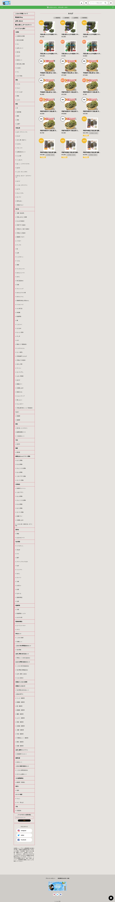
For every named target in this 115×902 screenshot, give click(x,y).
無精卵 (18, 420)
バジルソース (20, 304)
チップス (19, 245)
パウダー (19, 241)
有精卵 (18, 416)
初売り (17, 786)
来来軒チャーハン (21, 488)
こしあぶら (19, 159)
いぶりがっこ (20, 256)
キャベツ (19, 577)
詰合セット (19, 60)
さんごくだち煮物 (21, 468)
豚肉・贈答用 (20, 742)
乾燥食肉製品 (18, 621)
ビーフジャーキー (21, 625)
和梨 (18, 96)
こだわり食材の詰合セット (22, 766)
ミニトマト (19, 569)
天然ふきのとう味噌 (22, 217)
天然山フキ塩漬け (21, 360)
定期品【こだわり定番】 (21, 682)
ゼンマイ (19, 197)
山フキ (18, 189)
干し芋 (18, 336)
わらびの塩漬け (21, 221)
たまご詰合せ (20, 678)
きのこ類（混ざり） (22, 140)
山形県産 (75, 17)
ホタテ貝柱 (19, 75)
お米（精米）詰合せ (22, 674)
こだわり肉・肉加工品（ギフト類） (23, 524)
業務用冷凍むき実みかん (23, 300)
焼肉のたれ (19, 392)
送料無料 (67, 17)
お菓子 (18, 124)
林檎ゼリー (19, 384)
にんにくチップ (21, 396)
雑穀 (18, 116)
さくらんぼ (19, 92)
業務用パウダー (21, 237)
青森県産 (58, 17)
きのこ (18, 276)
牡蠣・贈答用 (20, 745)
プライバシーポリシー (50, 878)
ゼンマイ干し (20, 372)
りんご (18, 88)
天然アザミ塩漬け (21, 225)
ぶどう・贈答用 (21, 718)
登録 (24, 820)
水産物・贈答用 (21, 726)
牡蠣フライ (19, 516)
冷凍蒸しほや (20, 388)
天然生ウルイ (20, 205)
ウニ (18, 72)
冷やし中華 (19, 364)
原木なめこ (19, 201)
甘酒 (18, 284)
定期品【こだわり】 (20, 686)
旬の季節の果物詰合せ (22, 670)
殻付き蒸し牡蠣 (21, 64)
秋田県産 (84, 17)
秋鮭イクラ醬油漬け (22, 344)
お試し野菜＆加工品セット (22, 653)
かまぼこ (19, 68)
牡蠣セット (19, 641)
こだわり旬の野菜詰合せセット (23, 645)
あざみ (18, 167)
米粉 (18, 120)
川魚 (16, 806)
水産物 (17, 32)
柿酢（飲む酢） (21, 213)
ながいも (19, 593)
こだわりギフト (19, 694)
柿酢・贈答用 (20, 730)
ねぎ (18, 565)
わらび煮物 (19, 464)
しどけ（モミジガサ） (22, 171)
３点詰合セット (21, 436)
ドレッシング (20, 288)
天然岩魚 (19, 810)
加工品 (18, 52)
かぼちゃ (19, 585)
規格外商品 (19, 597)
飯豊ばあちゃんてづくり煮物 (22, 456)
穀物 (16, 104)
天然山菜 (17, 128)
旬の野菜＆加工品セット (23, 690)
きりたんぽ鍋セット (22, 774)
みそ (18, 340)
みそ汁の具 (19, 617)
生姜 (18, 601)
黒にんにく (19, 400)
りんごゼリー (20, 404)
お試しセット (20, 48)
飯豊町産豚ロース (21, 432)
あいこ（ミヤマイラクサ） (23, 163)
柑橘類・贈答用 (21, 702)
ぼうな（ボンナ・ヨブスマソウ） (23, 176)
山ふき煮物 (19, 472)
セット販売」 (20, 352)
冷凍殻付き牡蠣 (21, 36)
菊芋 (18, 557)
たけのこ (19, 144)
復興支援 (17, 758)
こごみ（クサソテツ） (22, 185)
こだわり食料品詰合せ (22, 770)
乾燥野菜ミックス (21, 613)
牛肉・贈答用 (20, 734)
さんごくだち (20, 193)
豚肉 (16, 424)
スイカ (18, 84)
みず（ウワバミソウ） (22, 132)
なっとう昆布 (20, 332)
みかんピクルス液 (21, 292)
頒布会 (17, 529)
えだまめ (19, 328)
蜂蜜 (16, 448)
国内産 (18, 452)
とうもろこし (20, 545)
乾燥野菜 (19, 316)
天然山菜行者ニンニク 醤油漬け (25, 408)
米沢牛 (18, 444)
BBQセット (18, 633)
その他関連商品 (19, 778)
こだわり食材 (20, 637)
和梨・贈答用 (20, 722)
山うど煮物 (19, 460)
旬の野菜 (17, 541)
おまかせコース (21, 537)
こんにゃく (19, 324)
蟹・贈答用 (19, 706)
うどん (18, 260)
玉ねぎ (18, 549)
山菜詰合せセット (21, 151)
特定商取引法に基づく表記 (63, 878)
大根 (18, 581)
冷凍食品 (17, 484)
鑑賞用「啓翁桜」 (21, 782)
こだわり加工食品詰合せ (23, 666)
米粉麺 (18, 312)
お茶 (18, 252)
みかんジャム (20, 296)
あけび (18, 380)
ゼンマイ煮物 (20, 480)
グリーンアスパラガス (22, 561)
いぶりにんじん (21, 348)
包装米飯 (19, 112)
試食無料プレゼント (22, 754)
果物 (16, 80)
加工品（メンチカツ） (22, 428)
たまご (17, 412)
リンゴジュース (21, 268)
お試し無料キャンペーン (21, 750)
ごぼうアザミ (20, 492)
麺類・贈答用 (20, 714)
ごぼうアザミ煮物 (21, 476)
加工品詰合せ (20, 280)
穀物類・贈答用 (21, 710)
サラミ (18, 629)
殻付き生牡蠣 (20, 40)
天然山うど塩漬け (21, 233)
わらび (18, 136)
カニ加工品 (19, 308)
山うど (18, 181)
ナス (18, 553)
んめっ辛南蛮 (20, 376)
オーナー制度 (18, 794)
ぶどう (18, 99)
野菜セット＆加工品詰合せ (23, 657)
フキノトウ (19, 148)
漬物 (18, 264)
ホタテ (18, 56)
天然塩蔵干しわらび (22, 356)
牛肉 (16, 440)
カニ (18, 44)
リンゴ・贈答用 (21, 698)
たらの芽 (19, 155)
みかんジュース (21, 272)
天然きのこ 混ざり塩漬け (23, 229)
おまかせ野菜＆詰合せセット (22, 662)
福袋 (18, 790)
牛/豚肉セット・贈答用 (22, 738)
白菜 (18, 589)
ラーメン (19, 368)
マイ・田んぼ (20, 802)
